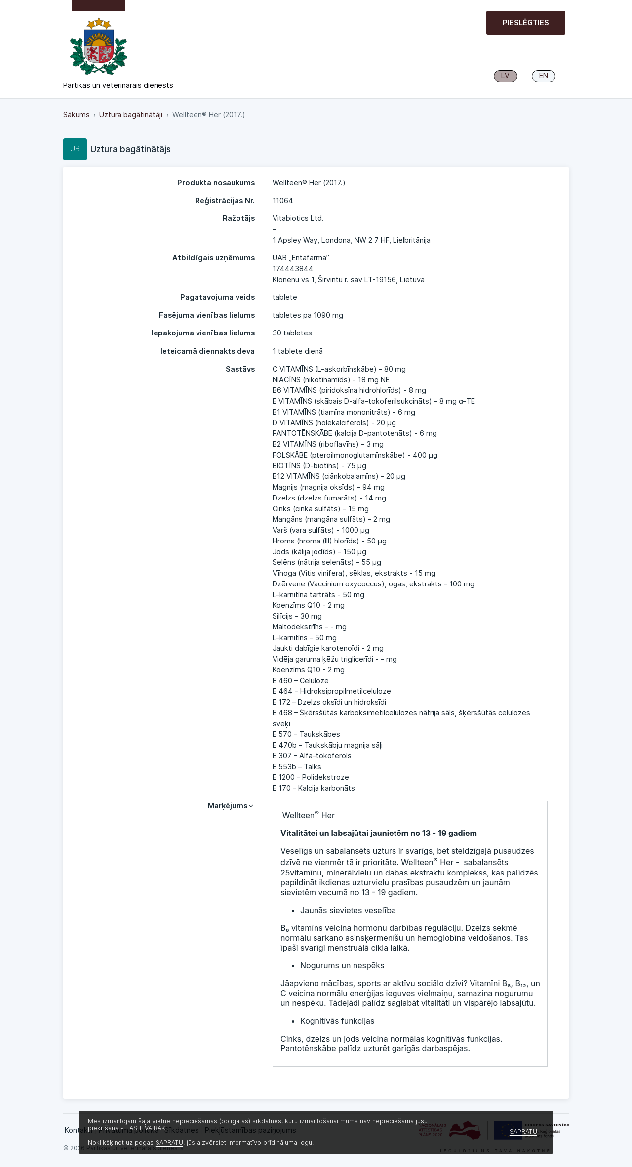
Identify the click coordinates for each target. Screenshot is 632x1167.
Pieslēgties (526, 22)
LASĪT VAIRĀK (145, 1128)
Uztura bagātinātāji (130, 114)
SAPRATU (169, 1142)
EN (543, 75)
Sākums (76, 114)
